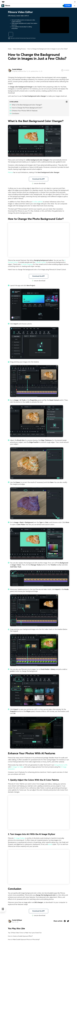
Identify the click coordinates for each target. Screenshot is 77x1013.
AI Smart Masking (27, 264)
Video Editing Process (19, 49)
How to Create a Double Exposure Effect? (20, 936)
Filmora (10, 172)
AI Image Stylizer (19, 838)
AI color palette (37, 202)
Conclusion (15, 113)
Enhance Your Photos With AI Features (24, 111)
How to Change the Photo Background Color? (27, 108)
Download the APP (38, 179)
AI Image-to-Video (17, 767)
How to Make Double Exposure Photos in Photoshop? (24, 939)
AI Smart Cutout (40, 262)
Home (9, 49)
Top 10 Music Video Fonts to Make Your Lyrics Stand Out (25, 933)
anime (50, 844)
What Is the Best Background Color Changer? (27, 105)
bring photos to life (60, 765)
